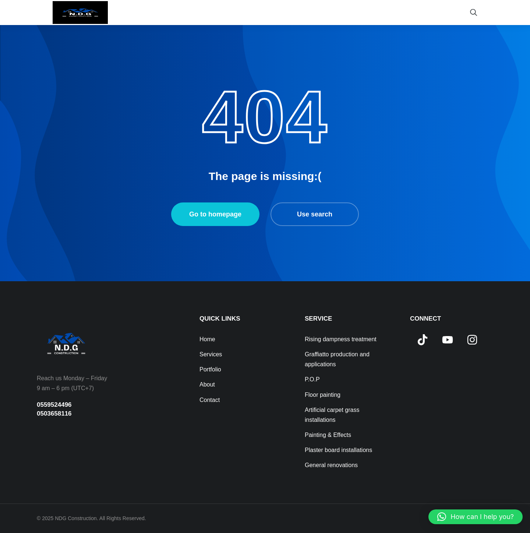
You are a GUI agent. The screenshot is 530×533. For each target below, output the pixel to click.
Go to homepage (215, 214)
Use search (314, 214)
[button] (475, 516)
